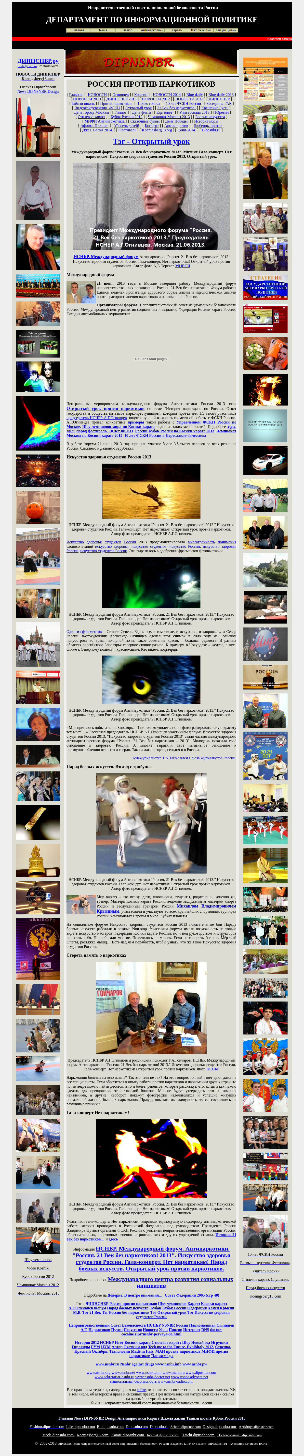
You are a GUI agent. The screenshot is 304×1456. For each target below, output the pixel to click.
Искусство (75, 542)
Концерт (152, 126)
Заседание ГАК (219, 103)
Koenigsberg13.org (157, 130)
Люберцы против (208, 126)
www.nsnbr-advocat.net (189, 1377)
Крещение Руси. (214, 108)
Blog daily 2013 (221, 95)
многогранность (201, 542)
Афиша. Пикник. (94, 126)
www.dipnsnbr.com (201, 1372)
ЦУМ (106, 1347)
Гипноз (121, 112)
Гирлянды (81, 1347)
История (82, 1342)
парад (82, 431)
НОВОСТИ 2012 (156, 99)
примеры (136, 422)
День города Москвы (91, 112)
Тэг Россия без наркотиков (125, 1312)
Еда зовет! (165, 112)
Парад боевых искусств (127, 1308)
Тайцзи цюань (83, 103)
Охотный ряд (135, 1347)
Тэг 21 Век (91, 1312)
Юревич (222, 112)
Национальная (202, 1325)
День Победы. (176, 121)
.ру (55, 61)
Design (53, 91)
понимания (227, 542)
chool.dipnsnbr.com (186, 1427)
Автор (117, 1347)
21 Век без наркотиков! (176, 108)
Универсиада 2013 (194, 112)
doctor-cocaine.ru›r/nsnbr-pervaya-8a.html (171, 1332)
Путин (117, 1330)
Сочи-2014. (186, 130)
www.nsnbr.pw (194, 1364)
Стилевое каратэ (91, 117)
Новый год (200, 1342)
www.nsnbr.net (123, 1372)
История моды (206, 121)
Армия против (176, 126)
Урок (163, 1330)
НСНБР (213, 1069)
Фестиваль (127, 130)
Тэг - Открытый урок (151, 141)
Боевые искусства (210, 117)
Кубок (155, 1308)
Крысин (140, 95)
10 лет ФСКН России (183, 103)
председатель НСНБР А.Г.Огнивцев (96, 418)
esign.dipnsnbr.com (220, 1427)
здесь (231, 426)
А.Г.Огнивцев (80, 1308)
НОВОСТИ (97, 95)
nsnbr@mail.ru (27, 66)
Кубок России (174, 1308)
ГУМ (95, 1347)
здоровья (94, 542)
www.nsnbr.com (148, 1372)
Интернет (191, 1330)
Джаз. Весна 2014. (97, 130)
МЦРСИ (182, 266)
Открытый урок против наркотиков (105, 408)
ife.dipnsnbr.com (80, 1427)
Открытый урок (138, 108)
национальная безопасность (133, 1381)
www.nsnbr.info (168, 1364)
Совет (116, 1325)
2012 (95, 1342)
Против (175, 1330)
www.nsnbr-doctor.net (152, 1377)
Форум (100, 1308)
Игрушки (219, 1342)
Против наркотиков (116, 103)
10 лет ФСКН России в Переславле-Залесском (165, 435)
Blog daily (194, 95)
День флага (141, 112)
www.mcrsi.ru (173, 1372)
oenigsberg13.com (93, 1435)
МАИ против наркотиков (177, 1351)
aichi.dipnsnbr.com (198, 1435)
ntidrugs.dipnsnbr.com (256, 1427)
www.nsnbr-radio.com (175, 1381)
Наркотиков (99, 1330)
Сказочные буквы (144, 121)
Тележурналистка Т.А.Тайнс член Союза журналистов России (183, 758)
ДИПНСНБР (34, 61)
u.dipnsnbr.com (110, 1427)
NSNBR (168, 1325)
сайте (141, 1390)
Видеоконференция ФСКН (97, 108)
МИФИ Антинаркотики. (105, 121)
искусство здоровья (112, 546)
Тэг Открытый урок (168, 1312)
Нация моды (162, 1356)
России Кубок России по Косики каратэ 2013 (174, 431)
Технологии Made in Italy (131, 1351)
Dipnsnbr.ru (211, 130)
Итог (119, 1342)
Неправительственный (89, 1325)
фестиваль (98, 431)
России (130, 542)
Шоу (186, 1342)
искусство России (185, 546)
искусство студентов (149, 546)
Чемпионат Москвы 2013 (169, 117)
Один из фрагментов (84, 631)
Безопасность (134, 1325)
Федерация (197, 1308)
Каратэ (193, 1303)
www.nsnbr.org (98, 1372)
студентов (113, 542)
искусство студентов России (103, 551)
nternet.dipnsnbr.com (163, 1435)
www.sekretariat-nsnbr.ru (114, 1377)
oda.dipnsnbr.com (58, 1435)
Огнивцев (120, 95)
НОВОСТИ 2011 (189, 99)
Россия (182, 1325)
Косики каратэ (214, 1303)
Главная (75, 95)
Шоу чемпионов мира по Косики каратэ (118, 426)
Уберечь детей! (126, 126)
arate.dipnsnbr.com (128, 1435)
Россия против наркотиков (133, 1303)
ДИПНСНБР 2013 (121, 99)
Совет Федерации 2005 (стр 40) (191, 1295)
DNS (205, 1330)
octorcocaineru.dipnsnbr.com (239, 1435)
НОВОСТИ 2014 (167, 95)
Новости (150, 1330)
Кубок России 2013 (126, 117)
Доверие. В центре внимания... (135, 1295)
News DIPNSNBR (32, 91)
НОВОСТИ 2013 (87, 99)
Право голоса (149, 103)
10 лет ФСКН (121, 431)
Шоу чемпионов (172, 1303)
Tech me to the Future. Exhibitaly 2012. (181, 1347)
